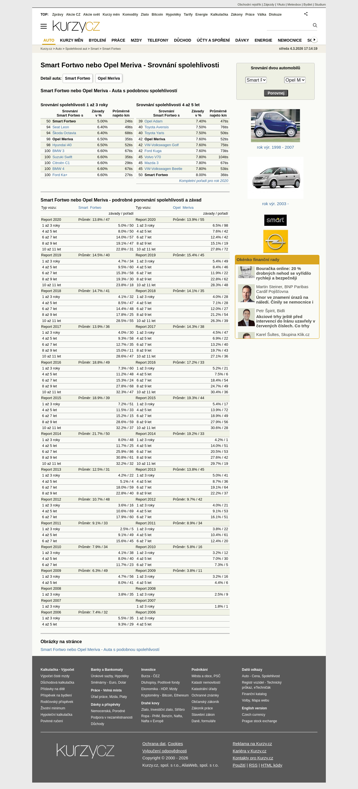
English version (254, 708)
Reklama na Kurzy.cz (252, 743)
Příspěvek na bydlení (56, 695)
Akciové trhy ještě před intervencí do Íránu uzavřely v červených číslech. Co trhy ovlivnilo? (285, 329)
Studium (320, 4)
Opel (176, 207)
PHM (156, 716)
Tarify (188, 14)
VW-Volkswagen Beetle (163, 169)
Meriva (188, 207)
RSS (253, 765)
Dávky (242, 40)
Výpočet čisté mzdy (55, 676)
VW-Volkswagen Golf (162, 145)
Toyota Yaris (154, 133)
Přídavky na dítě (53, 689)
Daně (196, 721)
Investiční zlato (161, 710)
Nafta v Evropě (152, 721)
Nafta (178, 716)
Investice (148, 670)
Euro (112, 682)
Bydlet (307, 4)
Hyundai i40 (62, 145)
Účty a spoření (213, 40)
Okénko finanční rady (258, 259)
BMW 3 (58, 151)
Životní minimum (53, 708)
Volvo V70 (153, 157)
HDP (164, 689)
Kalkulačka (219, 14)
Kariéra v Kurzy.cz (250, 750)
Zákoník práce (202, 708)
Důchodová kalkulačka (57, 682)
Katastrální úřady (204, 689)
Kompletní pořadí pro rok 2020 (203, 181)
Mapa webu (260, 700)
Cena (256, 676)
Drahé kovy (150, 703)
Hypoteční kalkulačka (56, 715)
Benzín (167, 716)
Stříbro (180, 710)
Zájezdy (268, 4)
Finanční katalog (254, 694)
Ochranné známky (205, 695)
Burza (145, 676)
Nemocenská (100, 711)
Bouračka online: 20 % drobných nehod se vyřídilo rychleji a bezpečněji (283, 279)
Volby (246, 700)
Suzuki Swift (62, 157)
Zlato (145, 14)
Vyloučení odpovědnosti (164, 750)
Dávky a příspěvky (105, 705)
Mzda (113, 697)
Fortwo (95, 207)
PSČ (217, 676)
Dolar (122, 682)
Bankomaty (114, 670)
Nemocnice (290, 40)
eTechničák (262, 688)
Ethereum (181, 695)
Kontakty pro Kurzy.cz (253, 757)
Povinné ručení (52, 721)
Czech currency (253, 715)
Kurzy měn (111, 14)
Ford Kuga (153, 151)
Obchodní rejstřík (249, 4)
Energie (202, 14)
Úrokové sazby (102, 676)
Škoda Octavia (64, 133)
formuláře (208, 721)
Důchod (182, 40)
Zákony (236, 14)
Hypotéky (173, 14)
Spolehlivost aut (76, 48)
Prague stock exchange (259, 721)
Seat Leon (60, 127)
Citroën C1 (61, 163)
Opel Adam (153, 121)
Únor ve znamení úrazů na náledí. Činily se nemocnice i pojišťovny (284, 308)
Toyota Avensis (157, 127)
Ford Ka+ (59, 175)
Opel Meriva (109, 78)
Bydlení (97, 40)
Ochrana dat (154, 743)
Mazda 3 (152, 163)
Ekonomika (149, 689)
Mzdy (136, 40)
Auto (58, 48)
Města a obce (202, 676)
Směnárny (98, 682)
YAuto (281, 4)
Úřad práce (99, 697)
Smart (83, 207)
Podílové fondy (168, 682)
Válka (261, 14)
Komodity (130, 14)
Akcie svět (91, 14)
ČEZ (156, 676)
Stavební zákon (203, 715)
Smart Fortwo (77, 78)
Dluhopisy (148, 682)
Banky (96, 670)
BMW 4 (58, 169)
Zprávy (57, 14)
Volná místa (112, 690)
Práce (250, 14)
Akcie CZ (73, 14)
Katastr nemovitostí (206, 682)
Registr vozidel (253, 682)
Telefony (158, 40)
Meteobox (294, 4)
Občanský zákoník (205, 702)
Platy (123, 697)
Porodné (118, 711)
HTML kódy (271, 765)
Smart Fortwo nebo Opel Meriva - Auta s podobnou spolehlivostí (100, 649)
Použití (239, 765)
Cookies (175, 743)
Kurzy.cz (46, 48)
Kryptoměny (150, 695)
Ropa (145, 716)
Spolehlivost (271, 676)
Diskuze (275, 14)
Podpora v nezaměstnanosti (112, 717)
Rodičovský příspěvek (57, 702)
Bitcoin (157, 14)
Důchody (97, 724)
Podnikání (200, 670)
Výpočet (67, 670)
